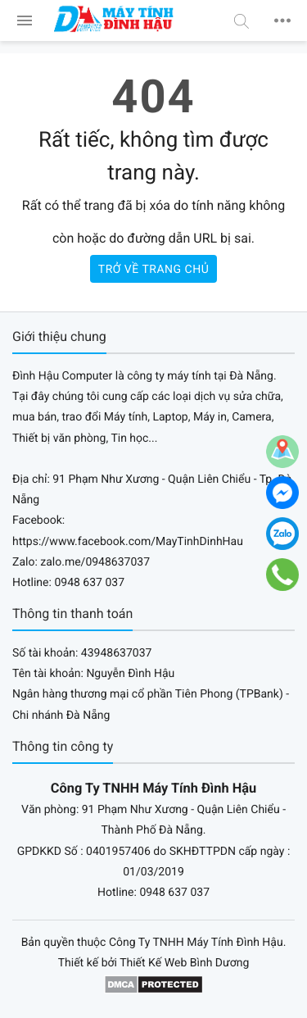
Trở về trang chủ (153, 269)
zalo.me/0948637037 (95, 562)
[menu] (24, 20)
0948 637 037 (89, 582)
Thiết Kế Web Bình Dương (184, 963)
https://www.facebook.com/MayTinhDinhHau (127, 541)
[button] (241, 20)
